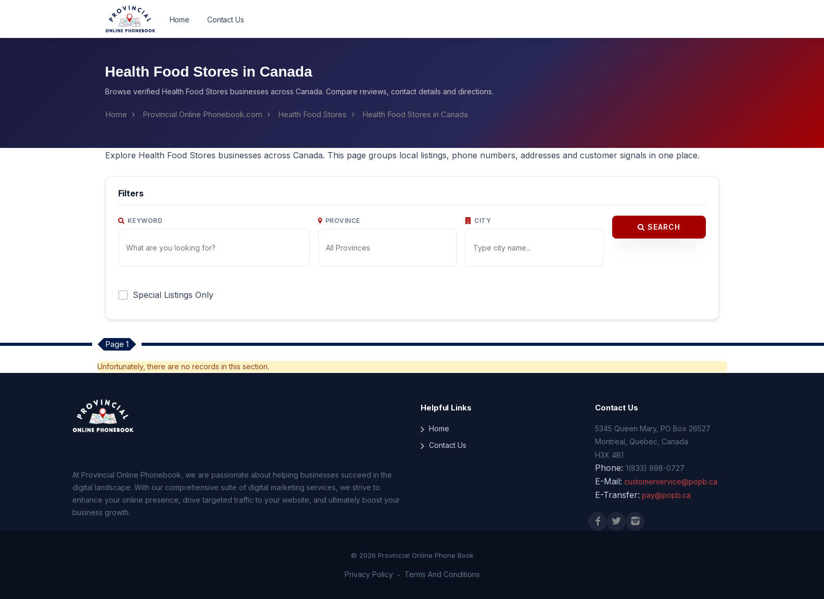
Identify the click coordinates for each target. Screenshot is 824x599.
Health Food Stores (312, 114)
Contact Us (225, 19)
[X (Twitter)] (616, 521)
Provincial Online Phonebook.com (202, 114)
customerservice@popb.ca (670, 481)
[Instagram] (635, 521)
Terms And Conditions (442, 574)
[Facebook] (597, 521)
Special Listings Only (173, 295)
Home (179, 19)
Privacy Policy (369, 574)
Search (659, 226)
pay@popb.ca (666, 495)
